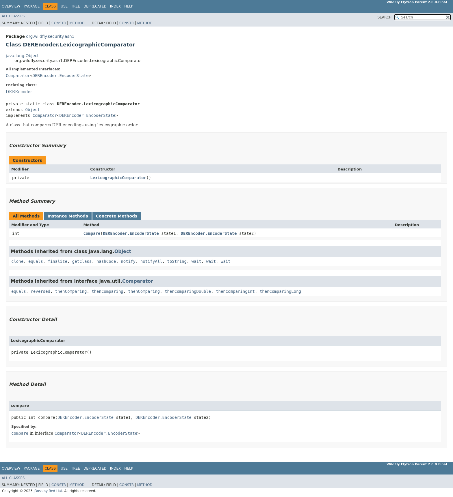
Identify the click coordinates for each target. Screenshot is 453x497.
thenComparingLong (280, 291)
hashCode (106, 261)
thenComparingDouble (188, 291)
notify (128, 261)
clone (17, 261)
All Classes (13, 16)
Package (32, 6)
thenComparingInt (235, 291)
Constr (58, 23)
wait (196, 261)
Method (77, 23)
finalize (57, 261)
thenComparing (71, 291)
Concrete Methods (117, 216)
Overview (11, 6)
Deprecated (95, 6)
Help (128, 6)
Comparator (18, 75)
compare (91, 233)
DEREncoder (19, 91)
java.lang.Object (22, 55)
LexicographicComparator (118, 177)
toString (177, 261)
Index (115, 6)
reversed (40, 291)
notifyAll (151, 261)
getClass (82, 261)
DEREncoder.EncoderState (61, 75)
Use (64, 6)
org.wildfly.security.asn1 (50, 36)
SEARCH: (385, 17)
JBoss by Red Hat (48, 491)
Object (32, 109)
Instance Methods (67, 216)
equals (35, 261)
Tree (75, 6)
